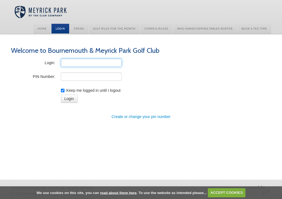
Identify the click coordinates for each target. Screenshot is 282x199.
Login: (50, 63)
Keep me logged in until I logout (91, 90)
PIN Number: (44, 76)
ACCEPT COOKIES (226, 192)
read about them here (118, 192)
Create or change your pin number (141, 116)
